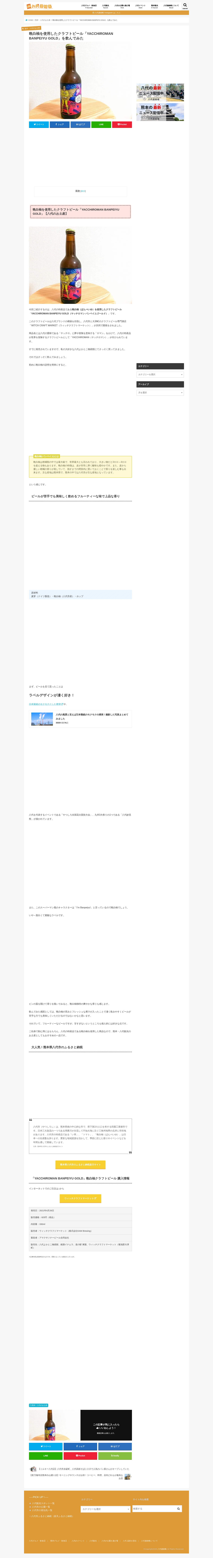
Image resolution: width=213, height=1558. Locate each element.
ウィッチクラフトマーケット (79, 1198)
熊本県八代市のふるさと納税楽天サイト (80, 1164)
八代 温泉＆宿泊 (129, 1541)
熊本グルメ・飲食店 (58, 1541)
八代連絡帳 (162, 1549)
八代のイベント (78, 1541)
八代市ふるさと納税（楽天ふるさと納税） (52, 1516)
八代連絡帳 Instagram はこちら (108, 13)
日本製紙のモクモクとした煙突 (45, 704)
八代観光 (105, 7)
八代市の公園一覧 (41, 1506)
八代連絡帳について (171, 7)
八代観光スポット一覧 (43, 1503)
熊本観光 (154, 7)
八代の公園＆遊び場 (122, 7)
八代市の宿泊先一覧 (42, 1510)
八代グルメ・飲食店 (89, 7)
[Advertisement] (80, 158)
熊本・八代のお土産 (39, 1405)
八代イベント (140, 7)
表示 (83, 191)
